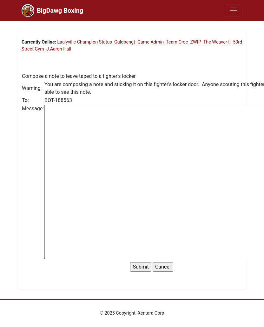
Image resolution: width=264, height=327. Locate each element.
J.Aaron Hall (58, 49)
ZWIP (195, 42)
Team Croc (177, 42)
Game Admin (150, 42)
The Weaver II (217, 42)
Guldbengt (124, 42)
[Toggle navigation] (233, 10)
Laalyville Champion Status (84, 42)
